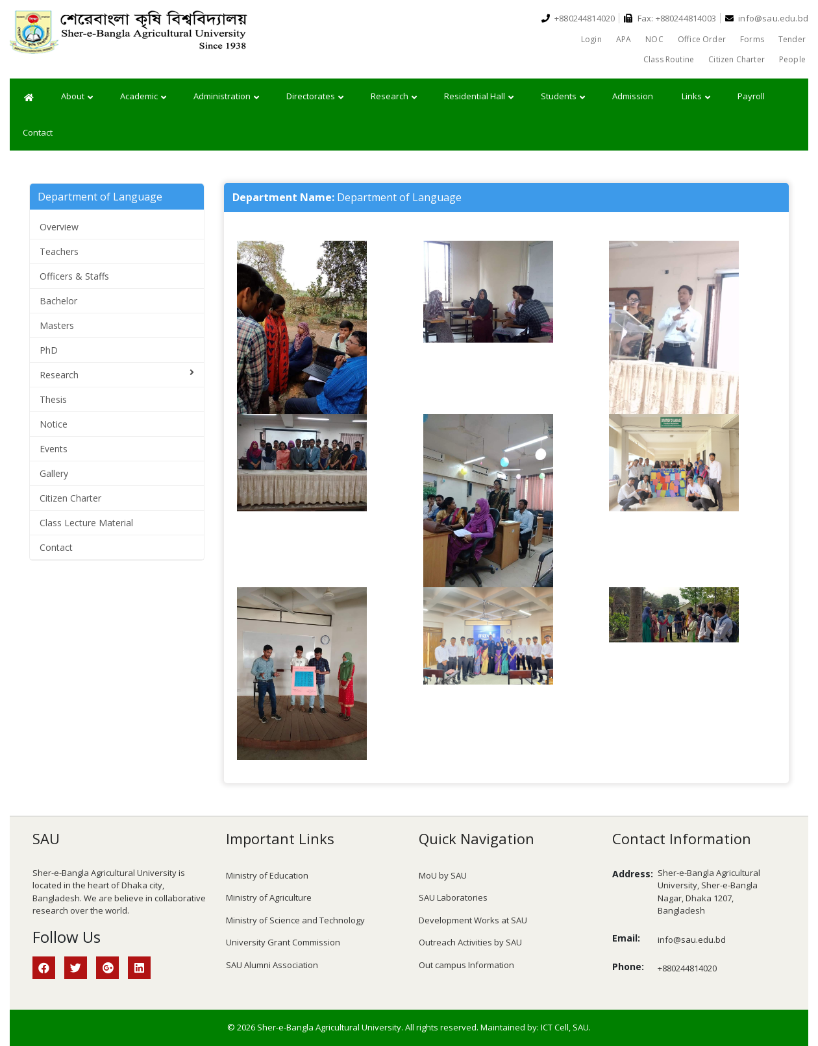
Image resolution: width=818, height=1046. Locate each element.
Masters (57, 325)
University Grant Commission (283, 942)
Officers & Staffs (74, 276)
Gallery (54, 473)
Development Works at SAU (473, 920)
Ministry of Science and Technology (295, 920)
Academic (143, 96)
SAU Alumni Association (272, 965)
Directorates (314, 96)
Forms (752, 39)
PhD (49, 350)
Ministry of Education (267, 875)
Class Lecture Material (86, 523)
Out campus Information (466, 965)
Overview (59, 227)
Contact (38, 132)
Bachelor (58, 301)
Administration (226, 96)
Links (696, 96)
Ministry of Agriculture (269, 897)
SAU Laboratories (453, 897)
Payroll (751, 96)
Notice (54, 424)
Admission (632, 96)
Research (394, 96)
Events (54, 449)
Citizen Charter (736, 59)
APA (624, 39)
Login (591, 39)
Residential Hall (479, 96)
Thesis (53, 399)
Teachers (59, 251)
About (77, 96)
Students (563, 96)
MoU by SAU (443, 875)
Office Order (702, 39)
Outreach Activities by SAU (470, 942)
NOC (654, 39)
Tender (792, 39)
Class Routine (668, 59)
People (792, 59)
